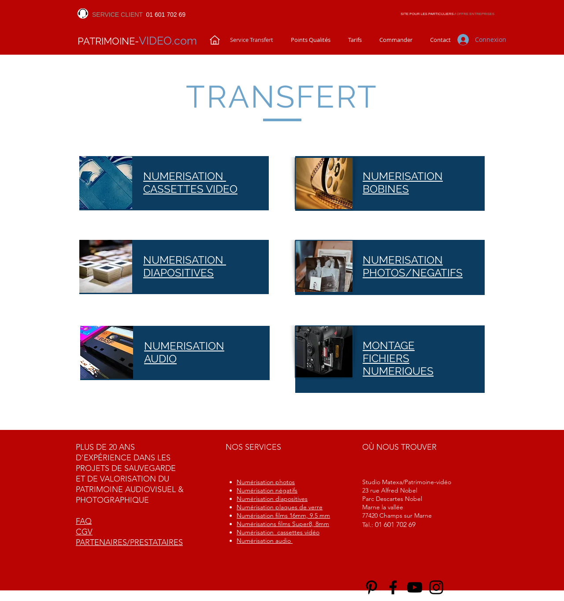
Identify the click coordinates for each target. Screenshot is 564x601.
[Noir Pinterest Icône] (371, 587)
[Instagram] (436, 587)
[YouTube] (414, 587)
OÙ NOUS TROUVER (399, 447)
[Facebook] (393, 587)
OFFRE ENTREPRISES (475, 14)
